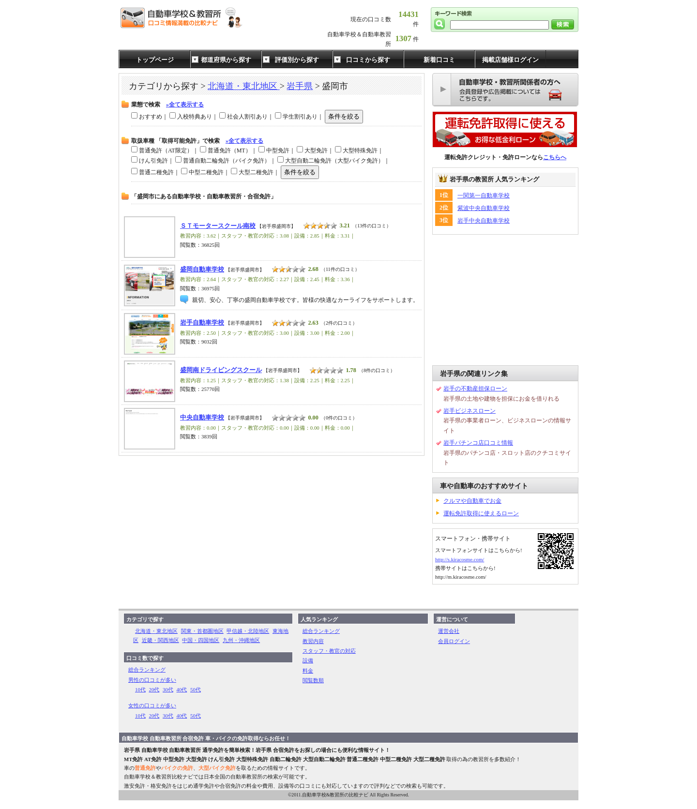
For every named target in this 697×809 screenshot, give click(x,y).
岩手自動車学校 (202, 322)
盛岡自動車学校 (202, 269)
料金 (308, 671)
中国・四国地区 (200, 640)
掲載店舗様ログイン (510, 59)
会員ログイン (454, 641)
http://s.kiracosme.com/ (459, 559)
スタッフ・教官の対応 (329, 651)
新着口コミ (439, 59)
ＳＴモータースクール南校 (218, 226)
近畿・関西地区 (160, 640)
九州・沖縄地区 (241, 640)
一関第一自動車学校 (483, 195)
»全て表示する (185, 104)
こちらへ (554, 157)
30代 (168, 689)
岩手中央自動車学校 (483, 220)
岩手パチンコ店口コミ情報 (478, 442)
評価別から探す (297, 59)
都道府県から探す (226, 59)
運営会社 (448, 631)
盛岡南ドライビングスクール (221, 370)
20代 (154, 689)
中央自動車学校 (202, 417)
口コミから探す (368, 59)
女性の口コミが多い (152, 705)
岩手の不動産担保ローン (475, 388)
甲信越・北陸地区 (248, 631)
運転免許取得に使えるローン (481, 513)
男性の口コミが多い (152, 680)
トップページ (155, 59)
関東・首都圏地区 (202, 631)
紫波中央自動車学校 (483, 208)
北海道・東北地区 (244, 86)
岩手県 (300, 86)
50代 (195, 689)
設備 (308, 660)
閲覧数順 (313, 680)
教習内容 (313, 641)
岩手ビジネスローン (469, 410)
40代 (182, 689)
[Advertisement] (505, 300)
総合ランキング (147, 670)
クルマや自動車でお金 (472, 500)
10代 (140, 689)
